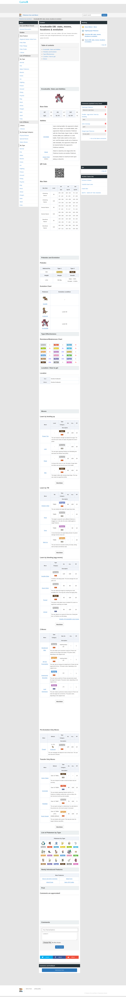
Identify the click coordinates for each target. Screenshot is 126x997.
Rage (45, 461)
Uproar (45, 612)
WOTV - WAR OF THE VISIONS (91, 193)
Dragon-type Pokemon (88, 131)
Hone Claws (44, 778)
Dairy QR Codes (69, 882)
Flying (21, 92)
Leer (45, 449)
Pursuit (45, 600)
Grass (21, 75)
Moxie (46, 152)
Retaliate (45, 803)
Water (21, 155)
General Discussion (25, 29)
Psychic (22, 95)
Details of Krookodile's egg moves (69, 619)
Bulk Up (45, 542)
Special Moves (24, 139)
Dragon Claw (45, 505)
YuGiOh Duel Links (87, 184)
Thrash (44, 749)
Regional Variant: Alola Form (28, 39)
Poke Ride (23, 42)
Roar (45, 517)
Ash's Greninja (86, 124)
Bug (21, 99)
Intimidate (46, 137)
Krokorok (45, 316)
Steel (21, 115)
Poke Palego (23, 46)
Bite (45, 473)
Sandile (45, 304)
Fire (21, 65)
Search (104, 15)
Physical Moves (24, 135)
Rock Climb (45, 588)
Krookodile (45, 328)
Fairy (21, 119)
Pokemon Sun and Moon (30, 15)
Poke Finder (23, 49)
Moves (45, 59)
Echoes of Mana (86, 180)
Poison (22, 85)
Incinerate (45, 791)
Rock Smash (45, 816)
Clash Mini (85, 188)
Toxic (45, 530)
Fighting (22, 82)
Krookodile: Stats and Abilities (51, 49)
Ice (20, 79)
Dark (21, 112)
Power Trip (45, 436)
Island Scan (49, 882)
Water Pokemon (24, 69)
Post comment (59, 948)
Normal (22, 62)
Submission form (59, 971)
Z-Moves (22, 129)
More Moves (59, 483)
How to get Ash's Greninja (49, 878)
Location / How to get (49, 56)
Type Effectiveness (48, 54)
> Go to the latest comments (98, 138)
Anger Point (46, 157)
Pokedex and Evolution (50, 52)
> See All (103, 45)
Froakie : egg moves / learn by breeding (90, 115)
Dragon (22, 109)
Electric (22, 72)
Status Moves (24, 142)
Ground (22, 89)
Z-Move (22, 52)
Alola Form (69, 878)
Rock (21, 102)
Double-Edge (45, 576)
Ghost (21, 105)
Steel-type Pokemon (87, 107)
